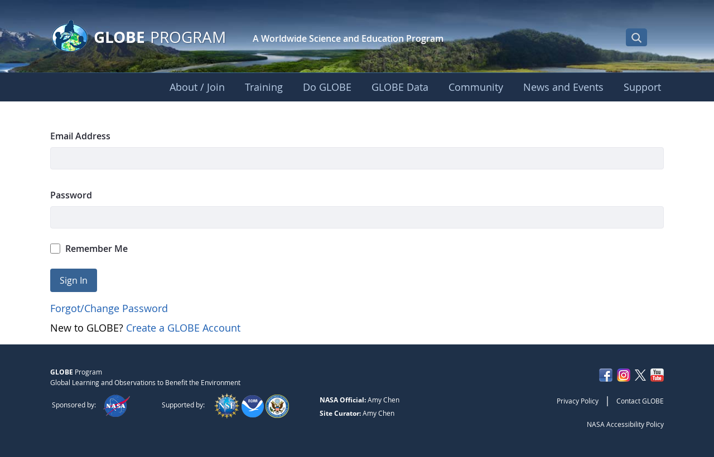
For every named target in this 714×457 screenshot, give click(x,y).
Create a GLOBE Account (183, 327)
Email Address (80, 136)
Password (71, 195)
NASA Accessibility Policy (625, 424)
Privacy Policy (578, 400)
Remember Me (89, 248)
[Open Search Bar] (636, 37)
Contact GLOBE (640, 400)
